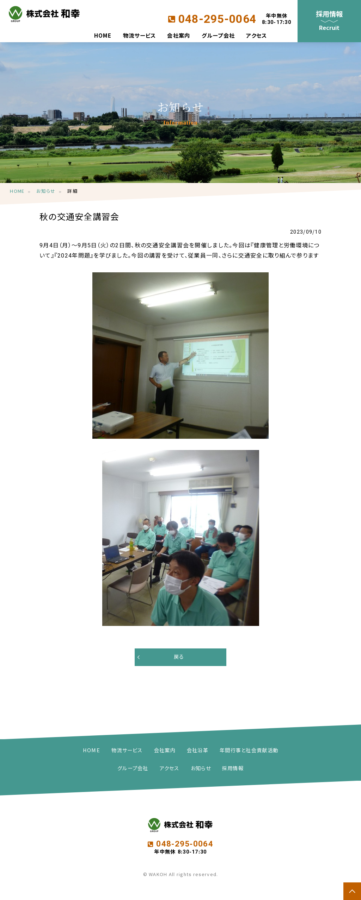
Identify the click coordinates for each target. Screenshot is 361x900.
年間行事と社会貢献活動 (249, 750)
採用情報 (233, 768)
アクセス (256, 36)
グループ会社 (218, 36)
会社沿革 (197, 750)
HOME (103, 36)
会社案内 (178, 36)
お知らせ (45, 191)
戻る (179, 657)
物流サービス (139, 36)
